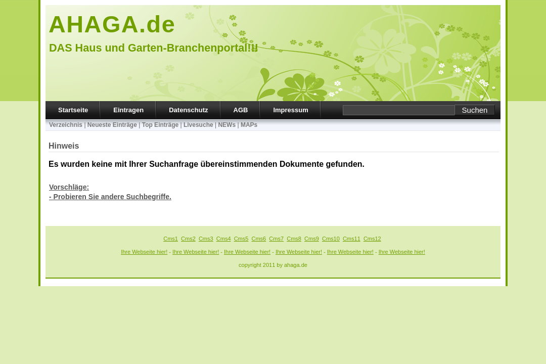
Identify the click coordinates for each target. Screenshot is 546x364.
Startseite (73, 110)
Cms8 (294, 239)
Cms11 (351, 239)
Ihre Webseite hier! (144, 252)
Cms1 (170, 239)
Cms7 (276, 239)
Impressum (290, 110)
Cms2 (188, 239)
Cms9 (311, 239)
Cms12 (372, 239)
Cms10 (331, 239)
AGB (241, 110)
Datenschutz (188, 110)
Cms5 (241, 239)
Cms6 (259, 239)
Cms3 (206, 239)
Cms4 (223, 239)
